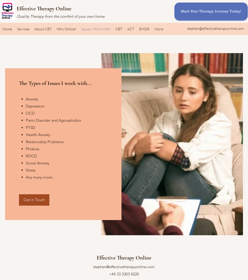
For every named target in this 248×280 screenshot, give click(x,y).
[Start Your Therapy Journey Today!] (211, 11)
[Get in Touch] (34, 200)
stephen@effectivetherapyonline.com (215, 28)
